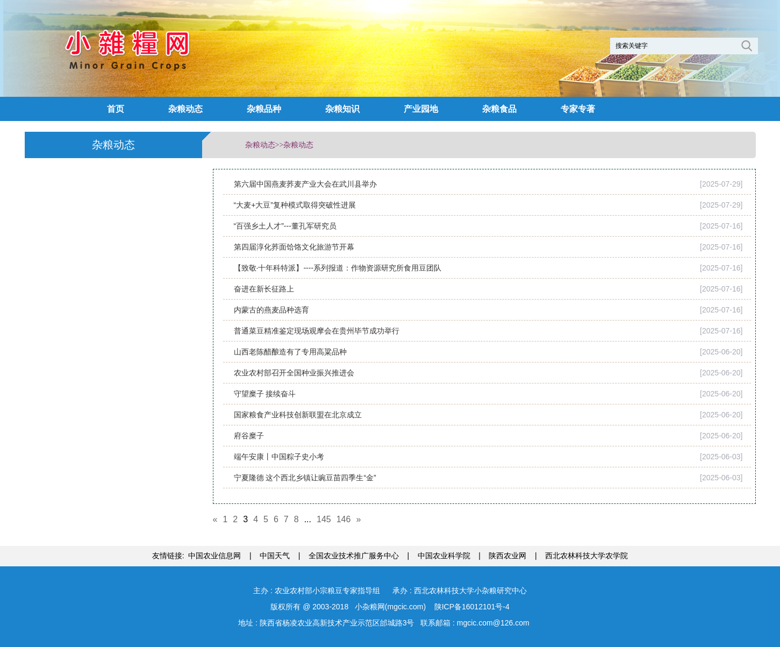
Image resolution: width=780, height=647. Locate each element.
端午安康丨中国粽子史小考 (279, 456)
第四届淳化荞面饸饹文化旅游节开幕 (294, 247)
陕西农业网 (507, 555)
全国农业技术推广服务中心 (354, 555)
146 (344, 519)
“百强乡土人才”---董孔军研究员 (285, 226)
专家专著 (578, 108)
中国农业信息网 (214, 555)
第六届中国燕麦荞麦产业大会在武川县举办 (305, 184)
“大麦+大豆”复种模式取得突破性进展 (295, 205)
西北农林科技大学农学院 (586, 555)
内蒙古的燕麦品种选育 (271, 309)
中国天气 (275, 555)
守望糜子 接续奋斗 (265, 393)
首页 (115, 108)
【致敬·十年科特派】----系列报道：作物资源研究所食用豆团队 (338, 268)
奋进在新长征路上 (264, 289)
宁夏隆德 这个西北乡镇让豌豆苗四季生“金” (305, 477)
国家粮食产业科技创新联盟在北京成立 (298, 414)
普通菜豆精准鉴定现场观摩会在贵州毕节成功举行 (316, 330)
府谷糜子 (249, 435)
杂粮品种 (264, 108)
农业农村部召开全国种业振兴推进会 (294, 372)
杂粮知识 (342, 108)
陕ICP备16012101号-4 (471, 606)
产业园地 (421, 108)
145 (324, 519)
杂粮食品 (499, 108)
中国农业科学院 (444, 555)
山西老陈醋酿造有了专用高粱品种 (290, 351)
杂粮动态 (185, 108)
